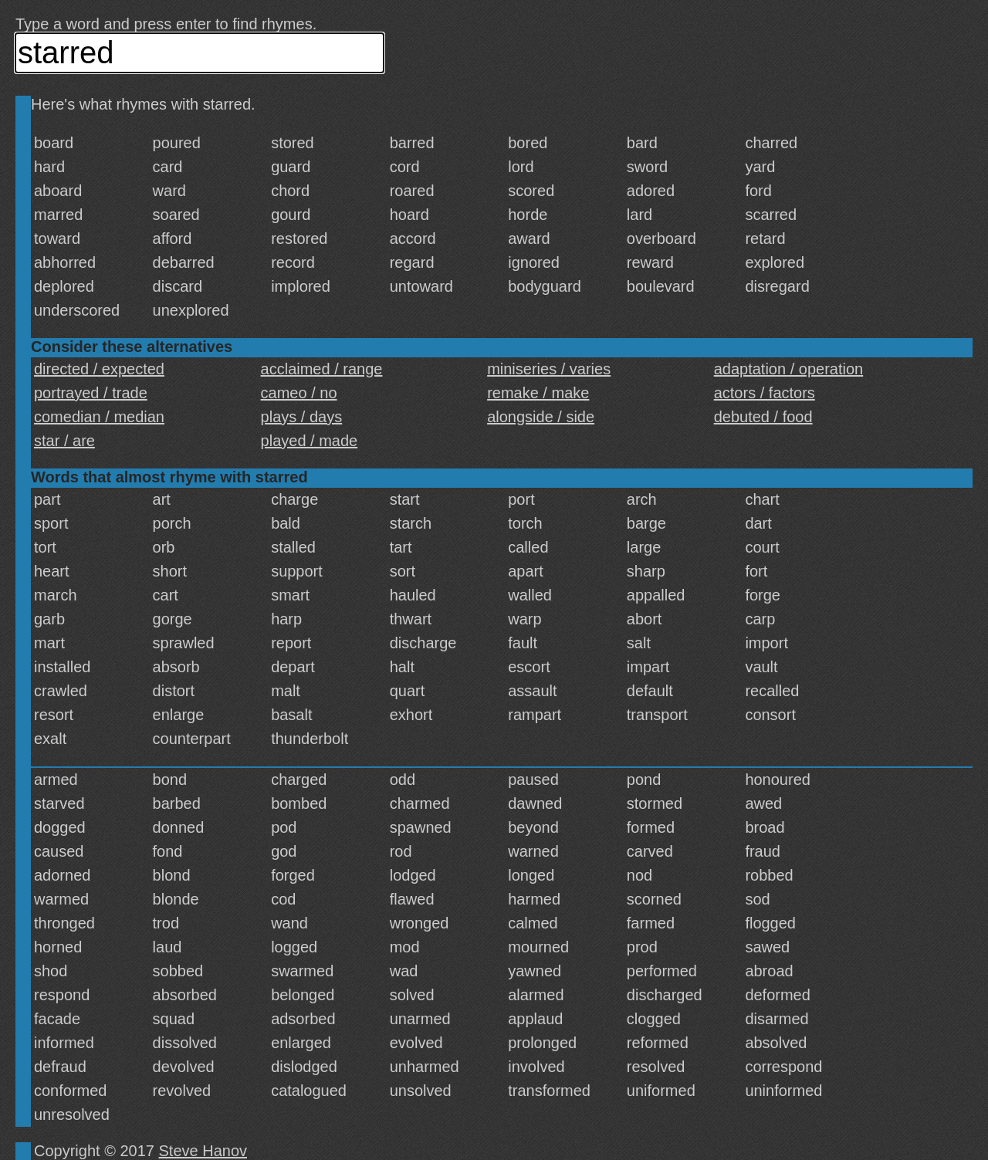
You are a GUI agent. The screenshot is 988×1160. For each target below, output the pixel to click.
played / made (309, 440)
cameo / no (299, 392)
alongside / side (540, 416)
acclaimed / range (322, 368)
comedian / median (99, 416)
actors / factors (764, 392)
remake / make (538, 392)
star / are (64, 440)
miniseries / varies (549, 368)
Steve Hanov (203, 1150)
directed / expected (99, 368)
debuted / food (763, 416)
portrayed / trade (90, 392)
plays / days (302, 416)
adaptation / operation (789, 368)
